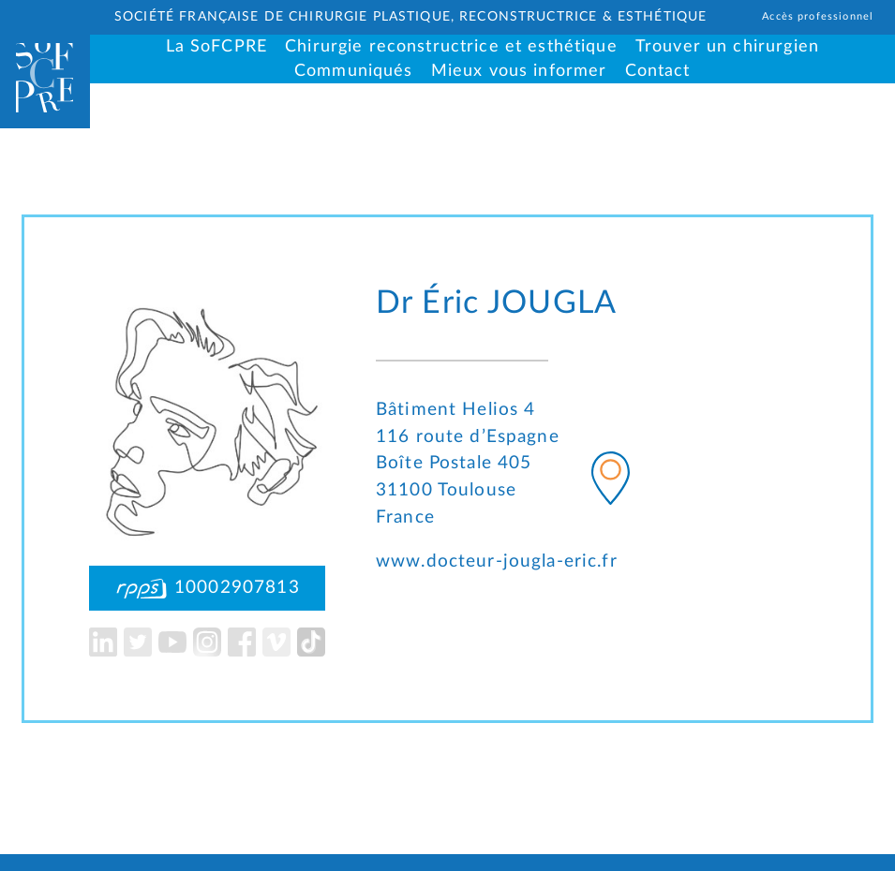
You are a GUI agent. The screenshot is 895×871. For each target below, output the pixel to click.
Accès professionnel (817, 16)
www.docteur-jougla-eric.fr (497, 561)
